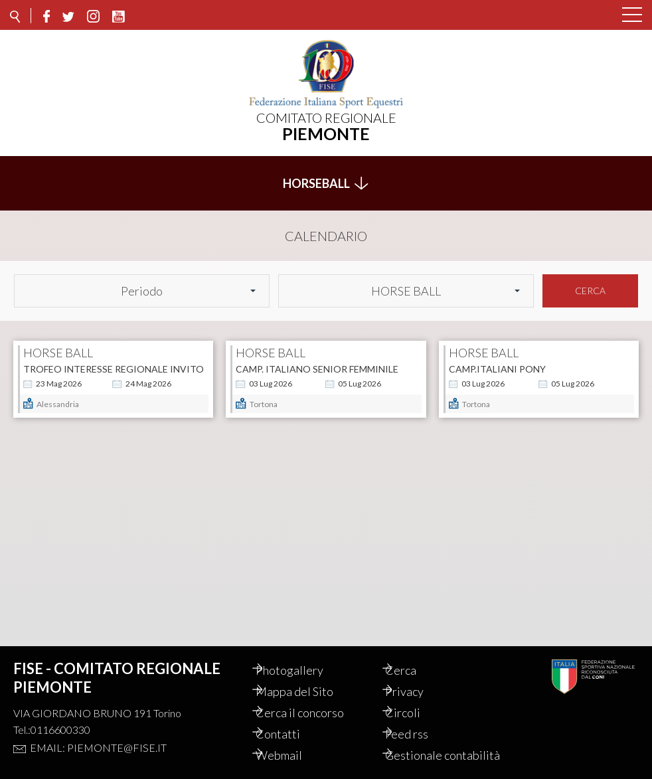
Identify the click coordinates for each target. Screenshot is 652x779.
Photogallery (303, 655)
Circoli (416, 698)
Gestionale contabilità (427, 747)
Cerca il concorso (313, 698)
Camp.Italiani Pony (497, 361)
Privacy (418, 676)
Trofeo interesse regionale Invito (113, 361)
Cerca (590, 283)
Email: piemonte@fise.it (98, 733)
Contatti (291, 719)
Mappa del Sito (308, 676)
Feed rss (420, 719)
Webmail (292, 740)
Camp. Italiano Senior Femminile (317, 361)
